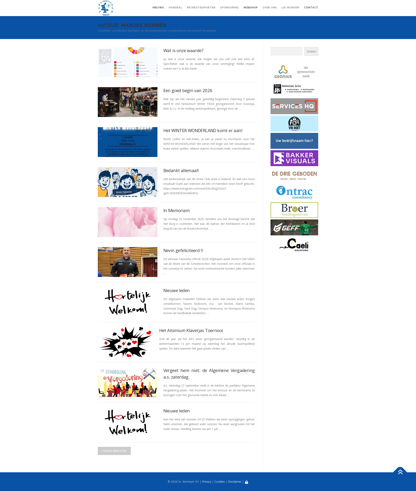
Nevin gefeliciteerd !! (183, 250)
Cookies (219, 481)
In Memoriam (176, 210)
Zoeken (311, 51)
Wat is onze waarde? (183, 50)
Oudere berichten (114, 451)
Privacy (206, 481)
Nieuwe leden (176, 290)
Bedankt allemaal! (181, 170)
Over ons (270, 7)
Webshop (250, 7)
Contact (311, 7)
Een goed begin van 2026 (187, 90)
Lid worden (290, 7)
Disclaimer (234, 481)
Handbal (175, 7)
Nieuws (158, 7)
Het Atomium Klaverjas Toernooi (191, 330)
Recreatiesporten (201, 7)
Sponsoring (229, 7)
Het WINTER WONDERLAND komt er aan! (202, 130)
